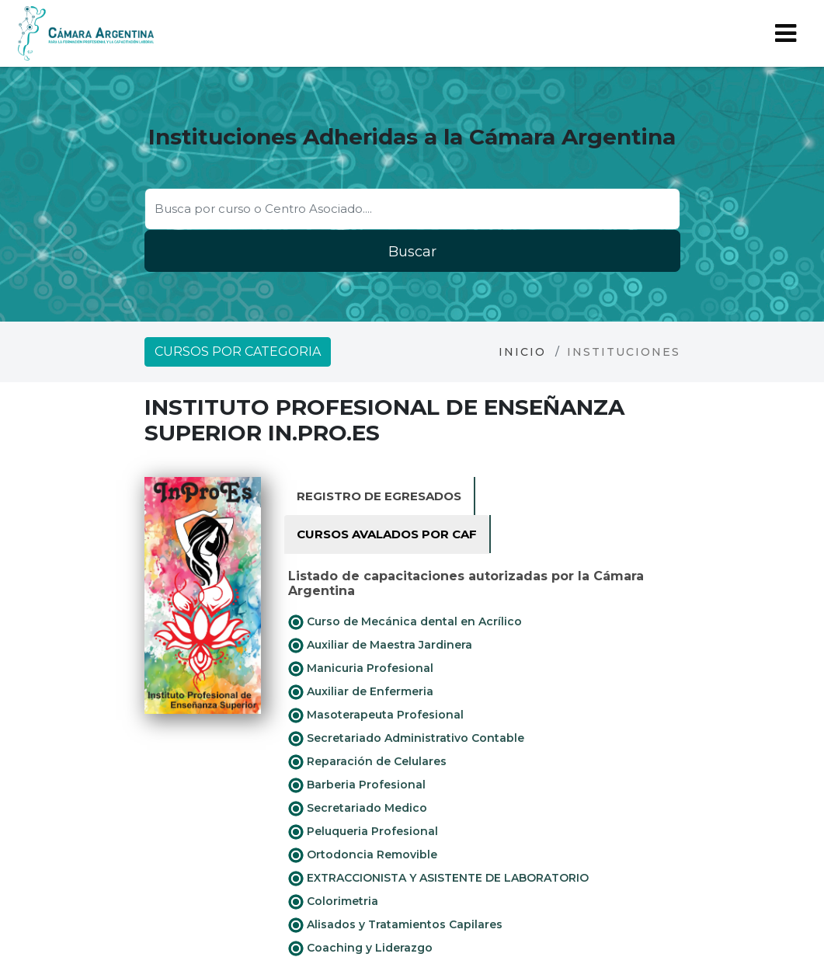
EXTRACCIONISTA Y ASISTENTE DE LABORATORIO (438, 878)
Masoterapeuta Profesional (376, 715)
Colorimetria (333, 902)
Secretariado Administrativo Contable (406, 739)
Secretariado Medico (357, 808)
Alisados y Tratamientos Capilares (395, 925)
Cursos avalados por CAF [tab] (387, 534)
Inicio (522, 352)
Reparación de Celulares (367, 762)
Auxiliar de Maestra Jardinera (380, 645)
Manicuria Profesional (360, 669)
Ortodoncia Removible (362, 855)
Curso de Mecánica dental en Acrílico (405, 622)
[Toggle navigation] (785, 33)
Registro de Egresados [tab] (379, 496)
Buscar (412, 251)
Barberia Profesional (357, 785)
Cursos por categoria (238, 351)
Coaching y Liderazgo (360, 948)
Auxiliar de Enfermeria (360, 692)
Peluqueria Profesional (363, 832)
